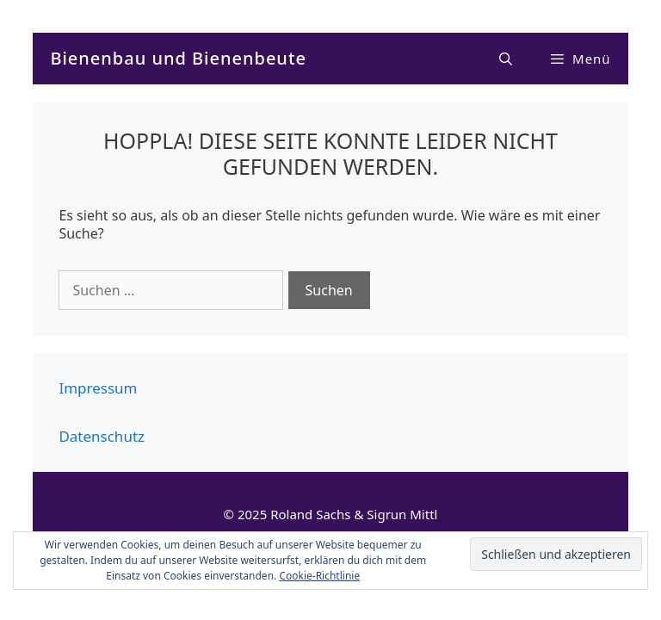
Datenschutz (102, 436)
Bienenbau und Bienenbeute (178, 58)
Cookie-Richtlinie (319, 575)
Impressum (98, 388)
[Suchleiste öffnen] (506, 58)
